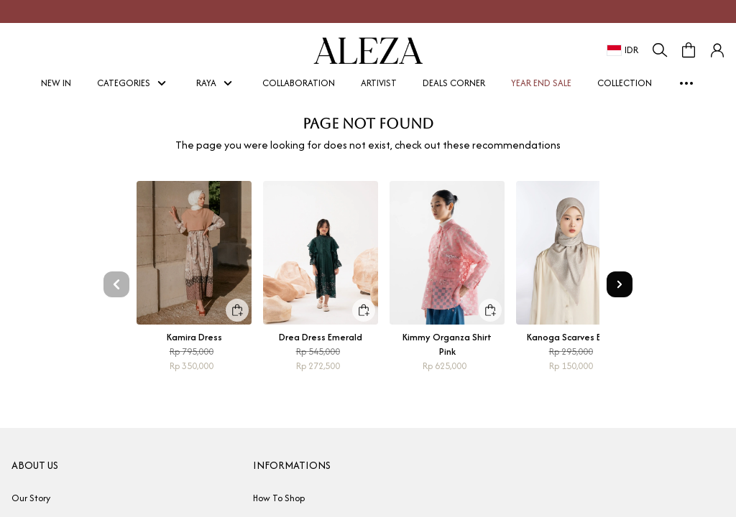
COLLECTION (624, 83)
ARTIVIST (383, 83)
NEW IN (60, 83)
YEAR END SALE (545, 83)
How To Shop (279, 498)
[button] (717, 50)
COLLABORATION (298, 83)
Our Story (31, 498)
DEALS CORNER (454, 83)
